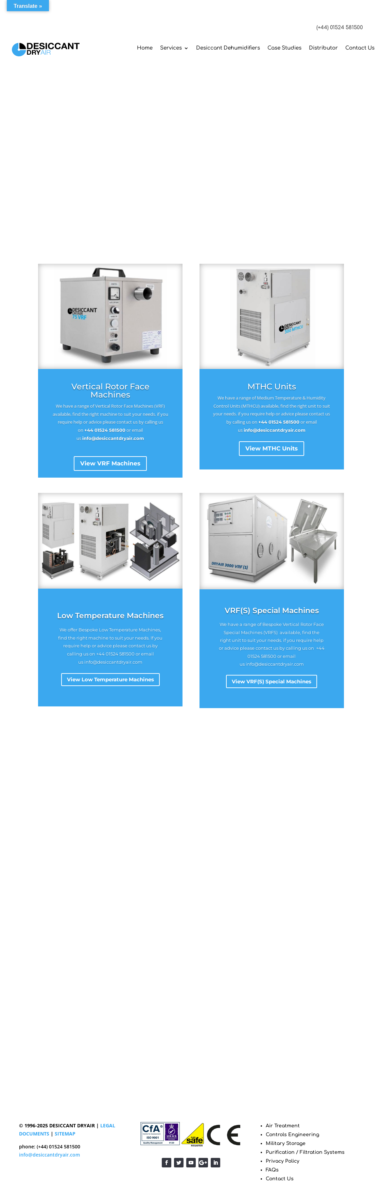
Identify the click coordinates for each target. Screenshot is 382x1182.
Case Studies (284, 48)
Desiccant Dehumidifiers (228, 48)
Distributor (323, 48)
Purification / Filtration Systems (305, 1152)
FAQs (272, 1169)
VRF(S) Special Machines (272, 610)
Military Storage (286, 1143)
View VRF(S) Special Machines (271, 682)
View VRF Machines (110, 463)
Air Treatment (283, 1125)
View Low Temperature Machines (110, 679)
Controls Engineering (292, 1134)
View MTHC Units (271, 448)
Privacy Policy (282, 1161)
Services (171, 48)
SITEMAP (65, 1133)
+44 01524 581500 (104, 430)
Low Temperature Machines (110, 615)
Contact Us (360, 48)
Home (145, 48)
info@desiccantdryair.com (113, 438)
